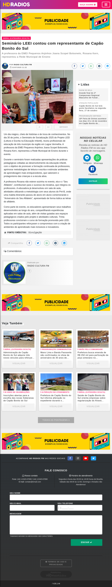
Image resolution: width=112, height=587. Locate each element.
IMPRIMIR (63, 127)
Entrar (93, 181)
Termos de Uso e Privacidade (56, 563)
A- (40, 127)
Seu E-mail (15, 503)
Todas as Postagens (56, 420)
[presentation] (29, 544)
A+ (48, 127)
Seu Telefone (65, 503)
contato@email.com (33, 482)
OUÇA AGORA (88, 4)
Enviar (86, 542)
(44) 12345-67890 (24, 479)
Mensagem (15, 514)
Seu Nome (15, 493)
